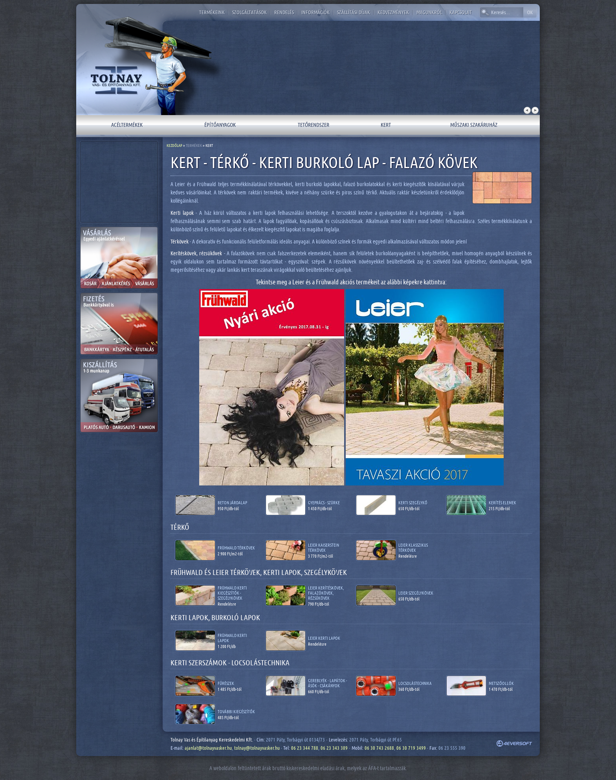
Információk (315, 12)
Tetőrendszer (313, 124)
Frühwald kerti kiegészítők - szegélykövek (232, 593)
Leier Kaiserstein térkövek (323, 547)
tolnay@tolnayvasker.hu (257, 748)
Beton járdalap (232, 502)
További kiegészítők (236, 711)
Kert (386, 124)
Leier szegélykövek (415, 592)
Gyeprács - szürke (324, 502)
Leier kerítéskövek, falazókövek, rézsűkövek (326, 593)
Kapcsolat (460, 12)
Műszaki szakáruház (473, 124)
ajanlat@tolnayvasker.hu (208, 748)
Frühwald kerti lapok (232, 638)
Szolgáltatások (249, 12)
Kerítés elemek (502, 502)
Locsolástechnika (415, 683)
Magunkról (429, 12)
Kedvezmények (393, 12)
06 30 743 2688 (379, 748)
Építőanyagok (220, 124)
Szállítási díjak (353, 12)
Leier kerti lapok (324, 638)
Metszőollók (501, 683)
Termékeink (212, 12)
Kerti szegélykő (412, 502)
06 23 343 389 (334, 748)
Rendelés (284, 12)
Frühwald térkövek (236, 547)
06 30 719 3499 (411, 748)
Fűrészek (226, 683)
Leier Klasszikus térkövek (413, 547)
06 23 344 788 (304, 748)
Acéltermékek (127, 124)
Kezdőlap (174, 145)
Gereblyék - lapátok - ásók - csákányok (327, 683)
